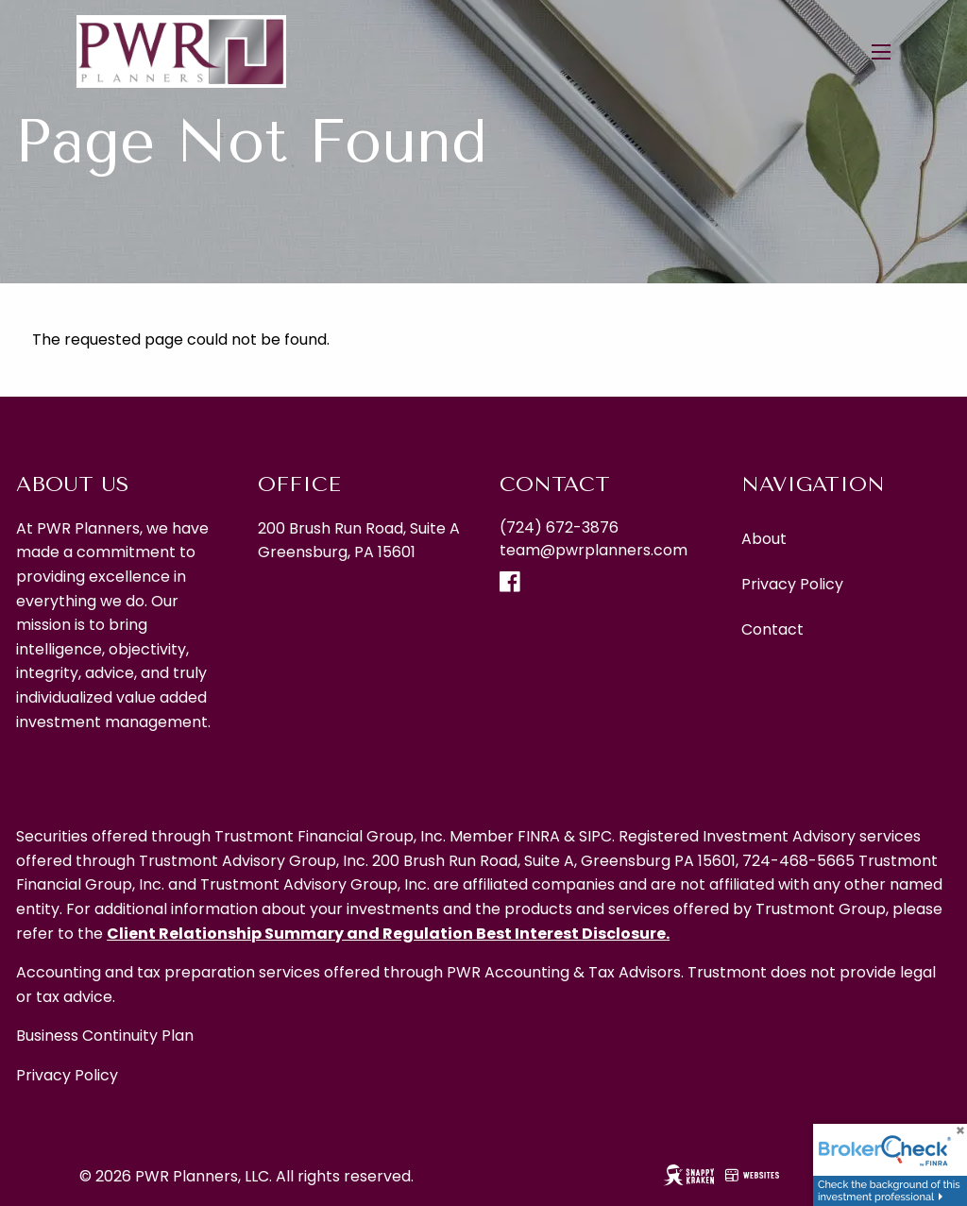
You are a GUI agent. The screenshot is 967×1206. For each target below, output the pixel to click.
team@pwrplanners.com (593, 550)
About (764, 539)
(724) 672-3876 (559, 527)
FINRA (538, 836)
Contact (772, 629)
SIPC (595, 836)
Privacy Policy (792, 584)
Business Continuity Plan (105, 1035)
